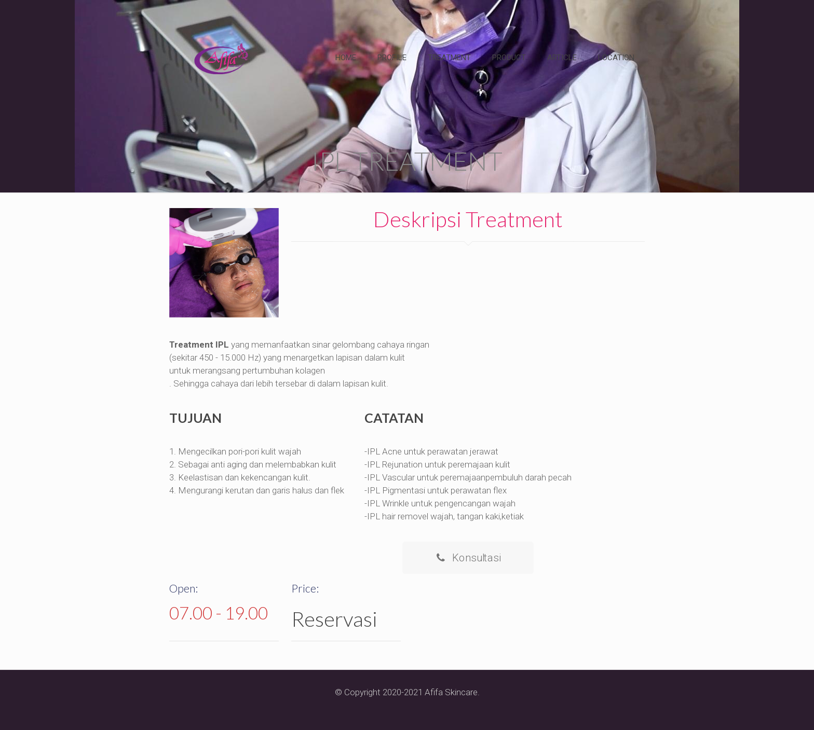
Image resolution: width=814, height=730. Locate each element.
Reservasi (334, 619)
